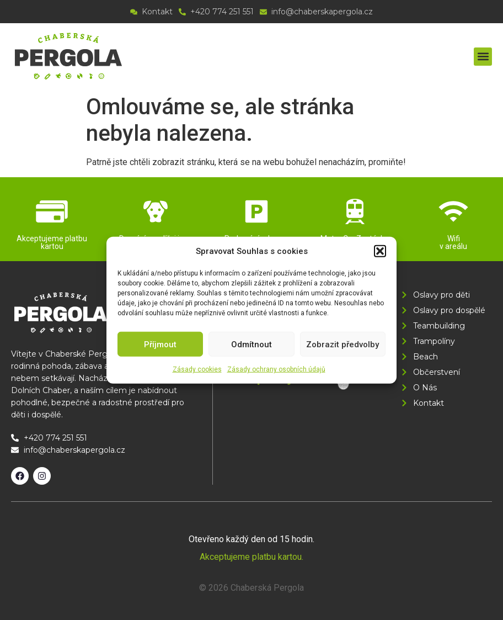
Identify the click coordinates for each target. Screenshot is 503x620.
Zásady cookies (197, 369)
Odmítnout (251, 344)
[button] (380, 251)
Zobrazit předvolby (342, 344)
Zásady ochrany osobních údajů (276, 369)
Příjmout (160, 344)
